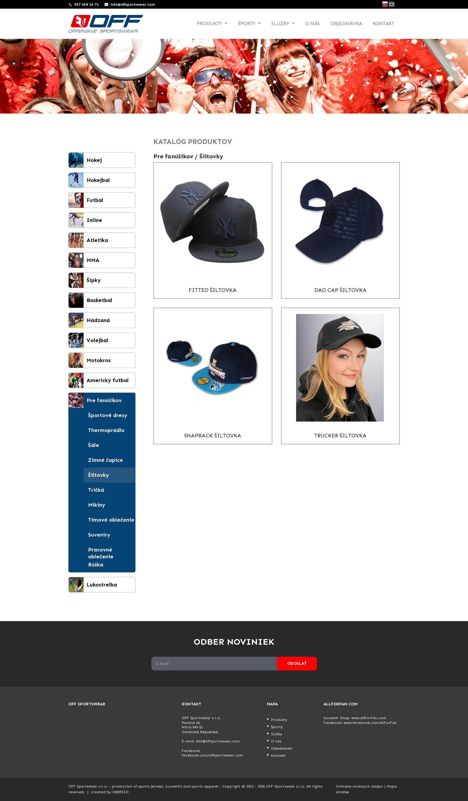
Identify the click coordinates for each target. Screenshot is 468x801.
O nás (312, 23)
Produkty (279, 720)
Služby (276, 734)
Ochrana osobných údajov (359, 786)
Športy (277, 727)
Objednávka (346, 23)
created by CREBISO (110, 792)
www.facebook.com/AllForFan (370, 723)
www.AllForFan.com (368, 718)
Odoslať (297, 663)
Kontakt (383, 23)
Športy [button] (247, 23)
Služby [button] (281, 23)
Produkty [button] (210, 23)
